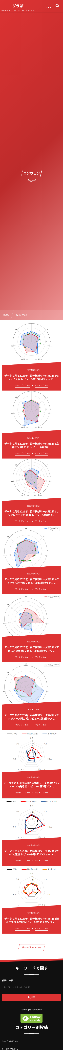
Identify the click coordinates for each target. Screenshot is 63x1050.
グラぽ (17, 6)
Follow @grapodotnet (32, 1009)
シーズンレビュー (10, 1041)
